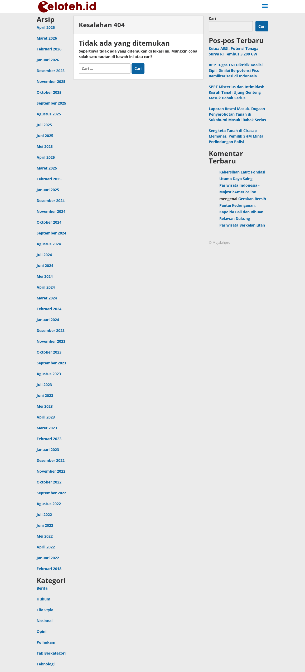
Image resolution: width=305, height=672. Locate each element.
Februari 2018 (49, 568)
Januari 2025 (48, 189)
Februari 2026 (49, 48)
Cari (212, 18)
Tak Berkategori (51, 653)
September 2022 (51, 492)
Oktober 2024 (49, 222)
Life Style (45, 609)
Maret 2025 (47, 168)
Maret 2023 (47, 427)
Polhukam (46, 642)
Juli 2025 (44, 124)
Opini (41, 631)
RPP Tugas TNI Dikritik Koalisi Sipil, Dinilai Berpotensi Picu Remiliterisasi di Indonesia (236, 70)
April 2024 (46, 287)
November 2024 (51, 211)
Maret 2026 (47, 38)
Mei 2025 (45, 146)
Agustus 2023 (49, 373)
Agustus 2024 (49, 243)
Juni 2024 (45, 265)
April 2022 (46, 546)
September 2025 (51, 103)
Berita (42, 588)
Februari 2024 (49, 308)
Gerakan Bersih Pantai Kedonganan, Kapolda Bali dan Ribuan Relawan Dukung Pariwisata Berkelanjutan (242, 212)
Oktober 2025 (49, 92)
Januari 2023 (48, 449)
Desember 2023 (51, 330)
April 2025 (46, 157)
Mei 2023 (45, 406)
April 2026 (46, 27)
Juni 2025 (45, 135)
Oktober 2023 (49, 352)
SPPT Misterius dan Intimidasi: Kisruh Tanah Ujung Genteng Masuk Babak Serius (236, 92)
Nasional (44, 620)
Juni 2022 (45, 525)
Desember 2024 (51, 200)
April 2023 (46, 417)
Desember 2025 (51, 70)
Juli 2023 (44, 384)
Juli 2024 (44, 254)
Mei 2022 (45, 536)
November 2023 (51, 341)
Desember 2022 (51, 460)
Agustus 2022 (49, 503)
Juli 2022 (44, 514)
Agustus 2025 (49, 113)
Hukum (43, 598)
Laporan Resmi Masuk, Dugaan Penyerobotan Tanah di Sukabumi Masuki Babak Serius (237, 114)
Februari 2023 (49, 438)
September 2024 (51, 233)
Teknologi (46, 663)
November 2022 (51, 471)
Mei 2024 (45, 276)
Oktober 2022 (49, 482)
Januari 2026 (48, 59)
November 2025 (51, 81)
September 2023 (51, 362)
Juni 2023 (45, 395)
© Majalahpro (219, 242)
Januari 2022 (48, 557)
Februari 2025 (49, 178)
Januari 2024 (48, 319)
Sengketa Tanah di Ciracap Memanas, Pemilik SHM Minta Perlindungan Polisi (236, 136)
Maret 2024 (47, 297)
